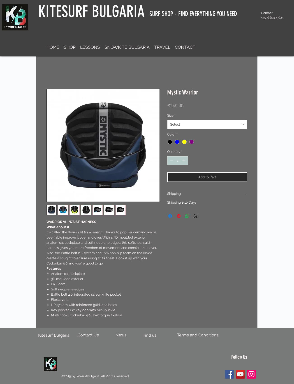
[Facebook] (229, 374)
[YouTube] (240, 374)
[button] (70, 47)
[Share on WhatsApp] (187, 216)
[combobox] (207, 124)
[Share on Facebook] (170, 216)
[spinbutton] (177, 160)
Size (171, 115)
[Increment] (184, 160)
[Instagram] (251, 374)
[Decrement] (171, 160)
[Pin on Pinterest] (178, 216)
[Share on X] (196, 216)
